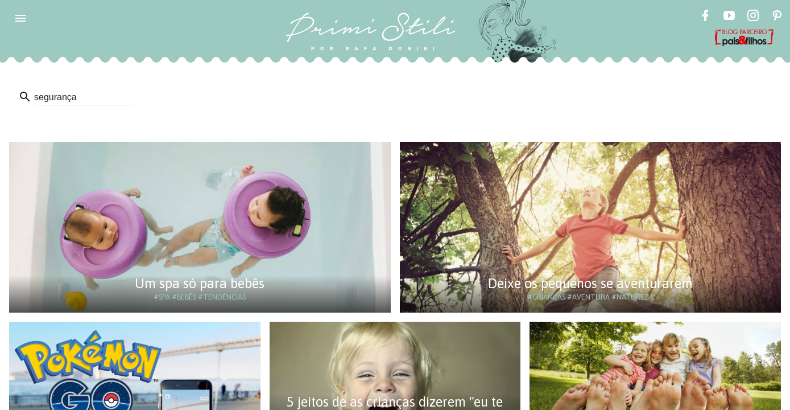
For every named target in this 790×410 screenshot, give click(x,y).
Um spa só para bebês (199, 283)
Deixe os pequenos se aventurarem (590, 283)
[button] (20, 18)
